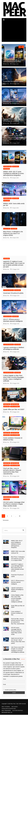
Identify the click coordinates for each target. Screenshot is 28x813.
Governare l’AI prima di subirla (13, 81)
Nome (4, 679)
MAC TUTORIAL (6, 706)
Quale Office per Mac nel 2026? (13, 409)
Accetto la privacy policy (9, 689)
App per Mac (7, 228)
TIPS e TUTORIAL (15, 406)
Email (4, 684)
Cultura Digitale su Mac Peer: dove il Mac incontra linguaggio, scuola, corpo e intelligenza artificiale (17, 598)
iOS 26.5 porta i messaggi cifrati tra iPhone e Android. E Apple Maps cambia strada (13, 504)
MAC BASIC (15, 706)
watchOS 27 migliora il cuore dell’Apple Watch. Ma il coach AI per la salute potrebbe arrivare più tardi (17, 568)
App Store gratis (14, 404)
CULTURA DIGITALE (8, 290)
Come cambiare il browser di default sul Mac (16, 613)
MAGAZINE (6, 168)
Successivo (6, 520)
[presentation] (19, 47)
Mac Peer (6, 143)
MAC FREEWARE (6, 710)
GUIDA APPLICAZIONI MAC (9, 708)
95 (19, 516)
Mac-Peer (6, 64)
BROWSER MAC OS (7, 712)
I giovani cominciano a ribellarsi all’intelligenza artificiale (17, 589)
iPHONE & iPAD (7, 166)
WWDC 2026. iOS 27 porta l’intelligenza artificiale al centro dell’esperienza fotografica (13, 59)
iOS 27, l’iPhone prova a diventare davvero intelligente (17, 582)
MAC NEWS (15, 166)
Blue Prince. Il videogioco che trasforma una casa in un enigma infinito (13, 233)
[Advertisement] (14, 31)
